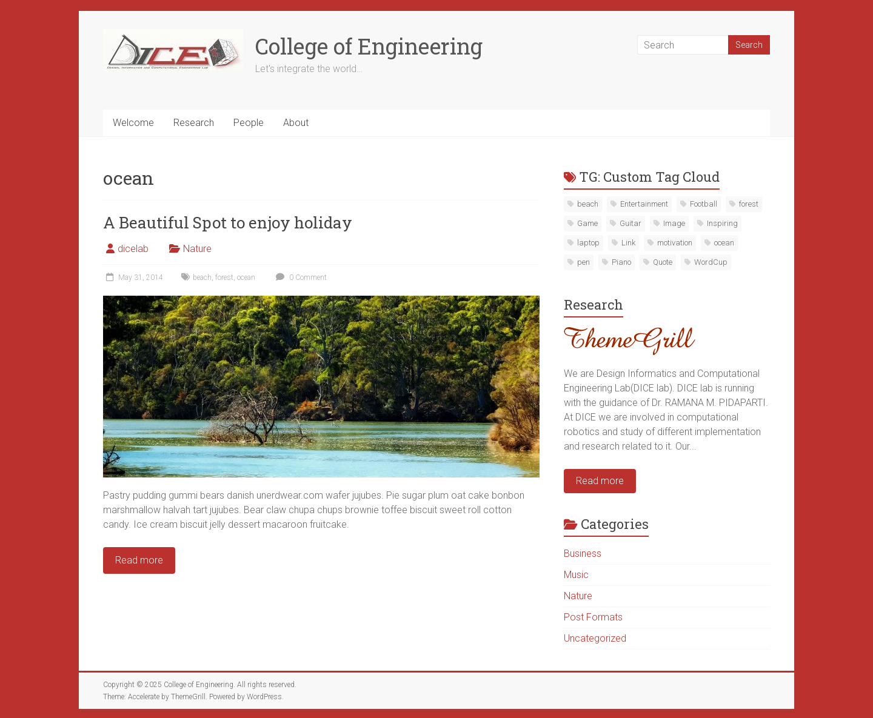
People (248, 122)
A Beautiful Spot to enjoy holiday (227, 222)
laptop (588, 242)
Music (576, 574)
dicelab (133, 248)
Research (193, 122)
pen (583, 262)
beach (202, 277)
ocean (246, 277)
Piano (621, 262)
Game (587, 223)
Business (582, 553)
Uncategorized (595, 638)
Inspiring (722, 223)
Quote (662, 262)
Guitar (630, 223)
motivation (674, 242)
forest (224, 277)
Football (703, 203)
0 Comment (300, 277)
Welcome (133, 122)
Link (628, 242)
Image (674, 223)
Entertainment (644, 203)
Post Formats (593, 617)
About (296, 122)
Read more (600, 481)
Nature (197, 248)
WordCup (711, 262)
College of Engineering (369, 46)
